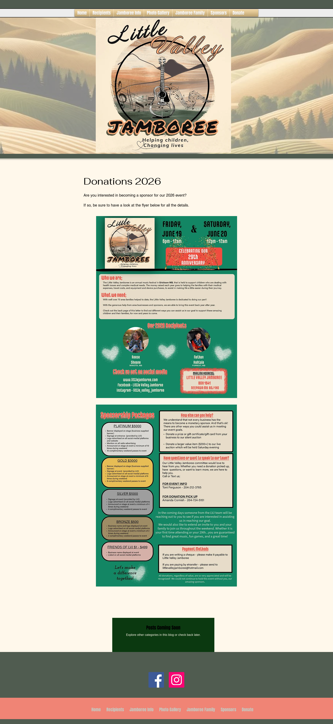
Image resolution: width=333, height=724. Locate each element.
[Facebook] (156, 680)
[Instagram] (176, 680)
